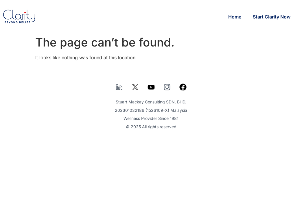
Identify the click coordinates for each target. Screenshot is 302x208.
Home (234, 17)
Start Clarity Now (271, 17)
